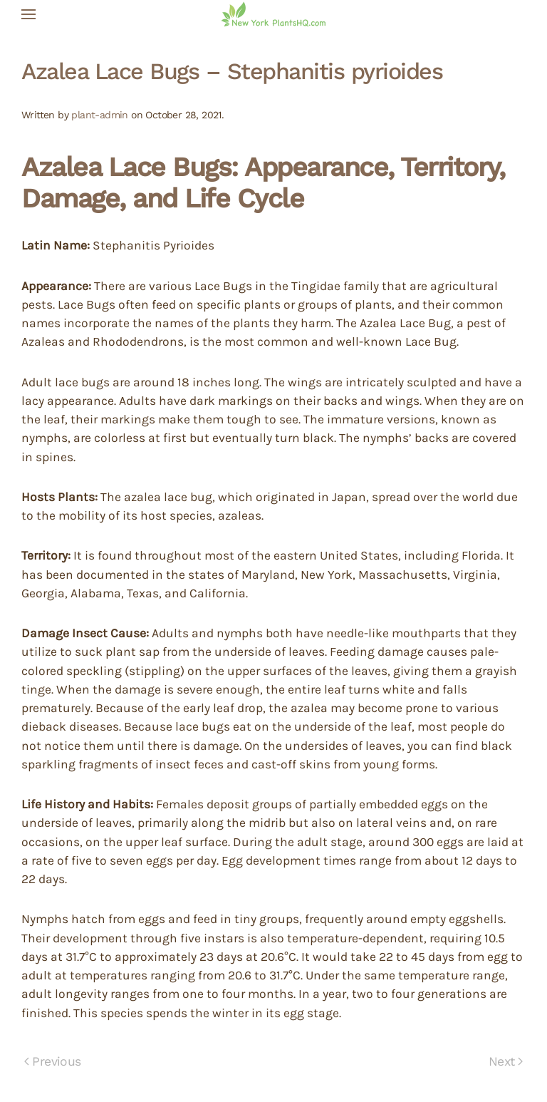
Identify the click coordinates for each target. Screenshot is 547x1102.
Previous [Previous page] (52, 1061)
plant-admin (99, 114)
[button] (28, 14)
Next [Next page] (506, 1061)
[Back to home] (273, 14)
